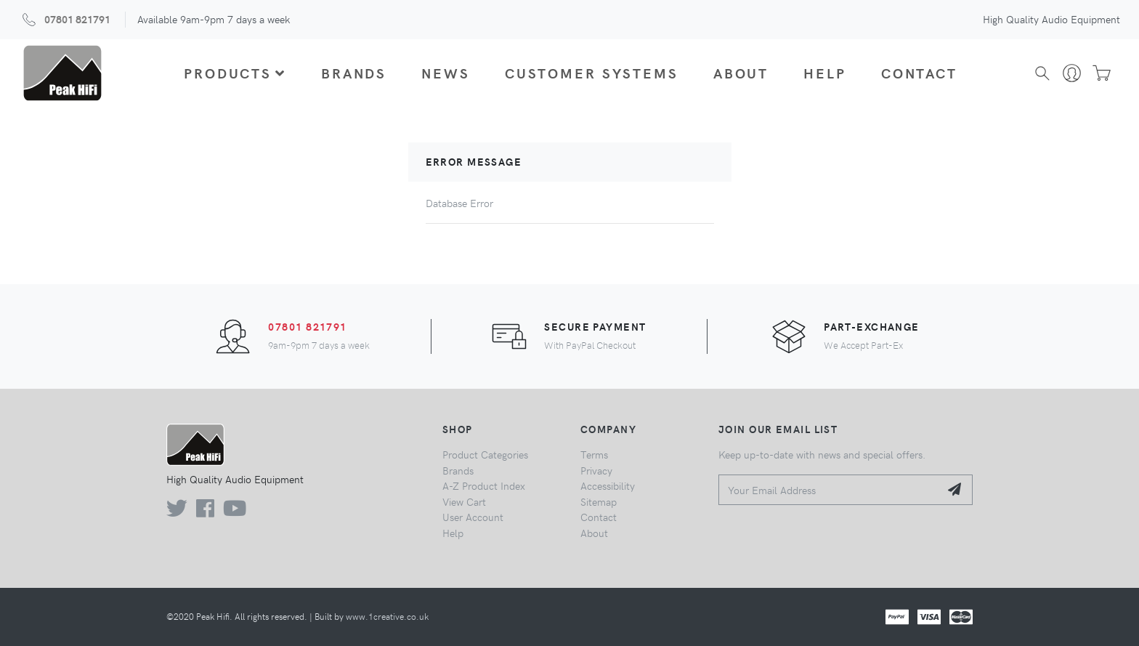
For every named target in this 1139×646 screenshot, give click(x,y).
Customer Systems (591, 72)
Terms (594, 454)
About (741, 72)
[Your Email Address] (829, 490)
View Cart (464, 501)
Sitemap (598, 501)
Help (824, 72)
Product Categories (485, 454)
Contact (919, 72)
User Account (472, 516)
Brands (353, 72)
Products (235, 72)
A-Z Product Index (483, 485)
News (445, 72)
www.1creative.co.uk (387, 616)
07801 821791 (77, 19)
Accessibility (607, 485)
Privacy (596, 470)
